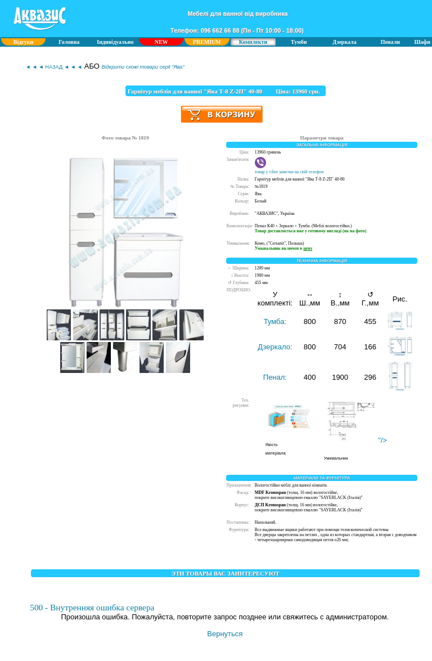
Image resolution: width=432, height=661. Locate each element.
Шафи (422, 42)
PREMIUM (207, 42)
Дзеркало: (275, 347)
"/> (356, 440)
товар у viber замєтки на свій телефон (289, 169)
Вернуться (224, 633)
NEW (161, 42)
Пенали (390, 42)
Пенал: (275, 377)
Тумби (299, 42)
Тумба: (275, 321)
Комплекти (253, 42)
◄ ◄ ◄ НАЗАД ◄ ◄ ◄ (53, 67)
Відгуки (23, 42)
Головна (68, 42)
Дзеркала (344, 42)
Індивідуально (115, 42)
